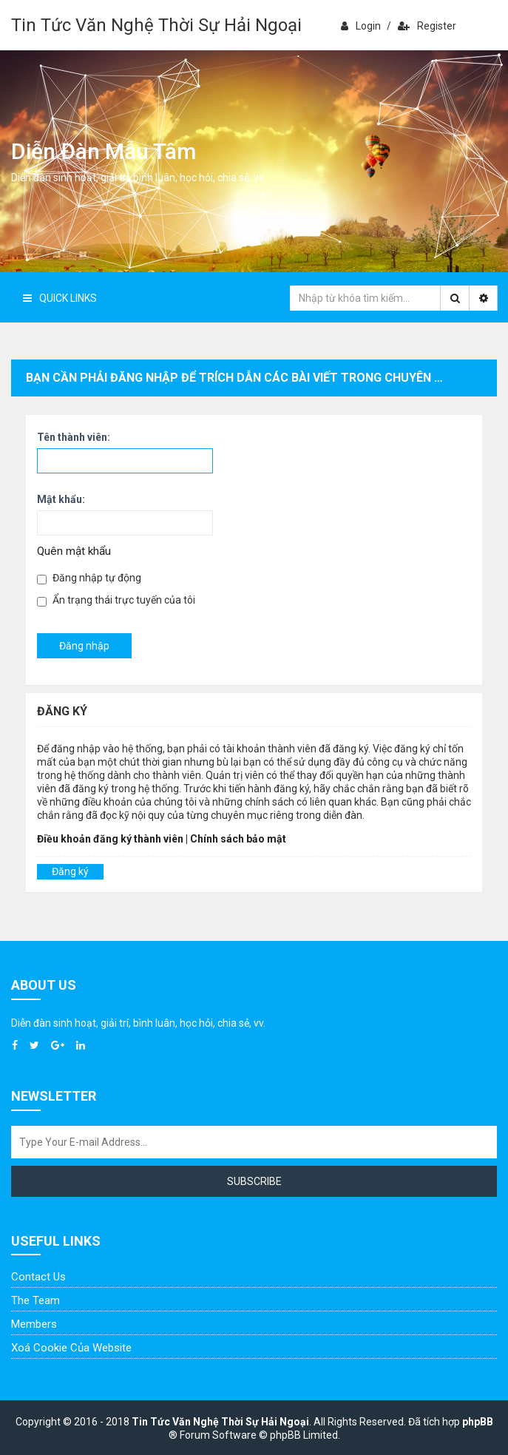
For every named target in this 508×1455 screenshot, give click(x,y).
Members (34, 1324)
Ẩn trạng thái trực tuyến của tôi (116, 600)
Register (427, 26)
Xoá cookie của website (71, 1347)
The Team (35, 1300)
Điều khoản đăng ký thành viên (110, 839)
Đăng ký (70, 871)
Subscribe (254, 1181)
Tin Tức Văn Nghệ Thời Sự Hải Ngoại (156, 25)
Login (361, 26)
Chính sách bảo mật (238, 839)
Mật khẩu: (61, 499)
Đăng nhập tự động (89, 578)
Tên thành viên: (73, 437)
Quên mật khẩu (74, 551)
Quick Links (60, 298)
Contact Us (38, 1276)
